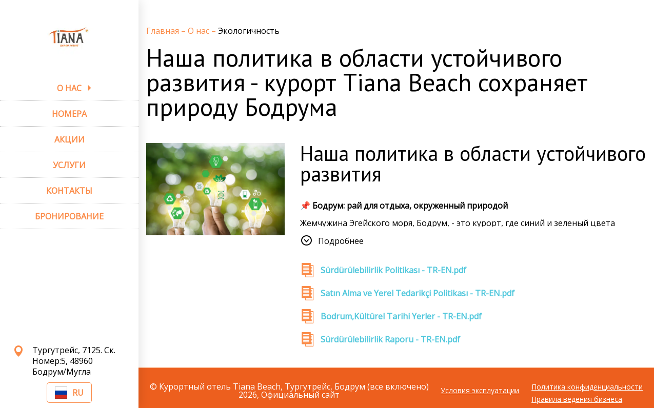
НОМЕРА (69, 113)
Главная (163, 30)
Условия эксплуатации (480, 390)
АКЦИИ (69, 139)
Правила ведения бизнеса (576, 399)
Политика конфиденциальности (587, 387)
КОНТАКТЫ (69, 190)
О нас (199, 30)
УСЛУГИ (69, 165)
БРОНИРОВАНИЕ (69, 216)
